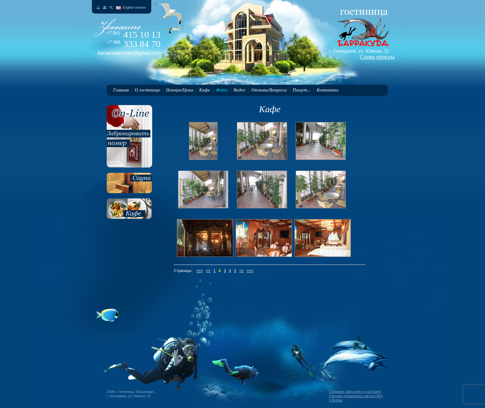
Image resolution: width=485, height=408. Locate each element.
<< (208, 271)
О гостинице (147, 89)
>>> (250, 271)
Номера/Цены (179, 89)
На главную (98, 7)
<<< (199, 271)
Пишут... (302, 89)
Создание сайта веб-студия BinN (354, 391)
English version (134, 7)
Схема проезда (377, 57)
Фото (222, 89)
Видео (239, 89)
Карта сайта (104, 7)
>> (241, 271)
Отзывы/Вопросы (269, 89)
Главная (121, 89)
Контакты (327, 89)
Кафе (204, 89)
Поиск (111, 7)
